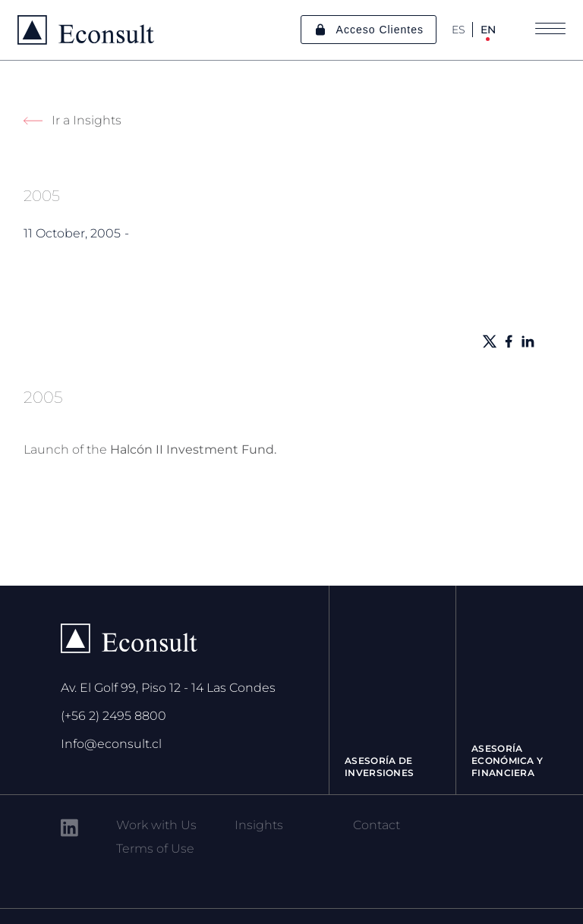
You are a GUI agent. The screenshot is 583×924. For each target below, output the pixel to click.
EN (488, 29)
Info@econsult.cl (111, 744)
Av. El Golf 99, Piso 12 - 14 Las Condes (168, 687)
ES (458, 29)
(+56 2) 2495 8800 (113, 716)
